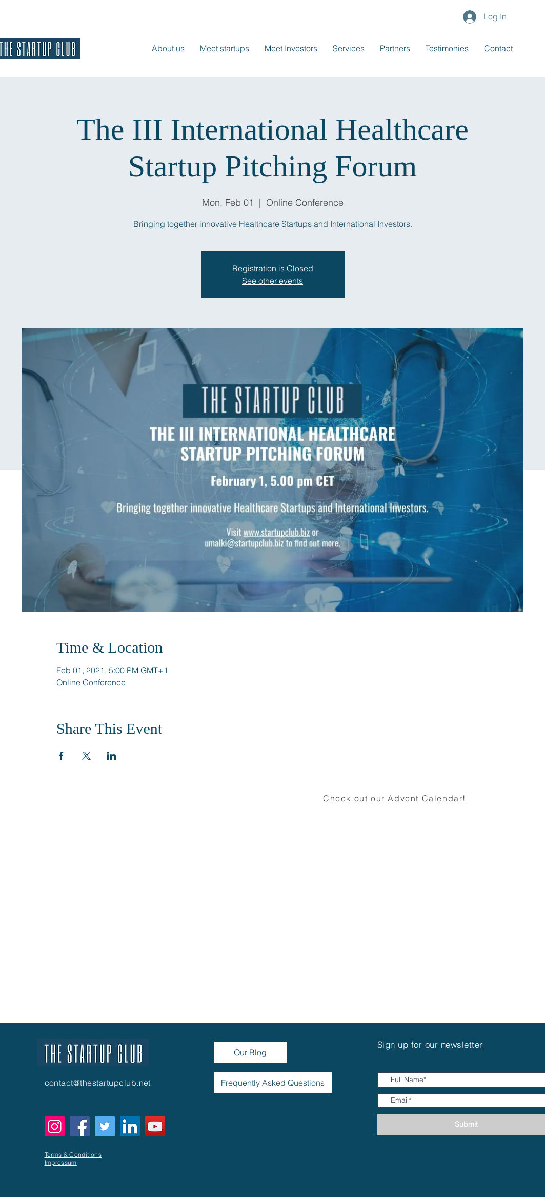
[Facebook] (80, 1126)
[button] (498, 48)
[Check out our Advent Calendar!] (395, 798)
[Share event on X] (86, 756)
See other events (272, 281)
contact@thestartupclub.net (98, 1082)
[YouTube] (155, 1126)
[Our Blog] (250, 1052)
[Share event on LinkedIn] (111, 756)
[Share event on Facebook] (61, 756)
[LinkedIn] (130, 1126)
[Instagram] (55, 1126)
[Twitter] (105, 1126)
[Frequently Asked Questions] (273, 1082)
